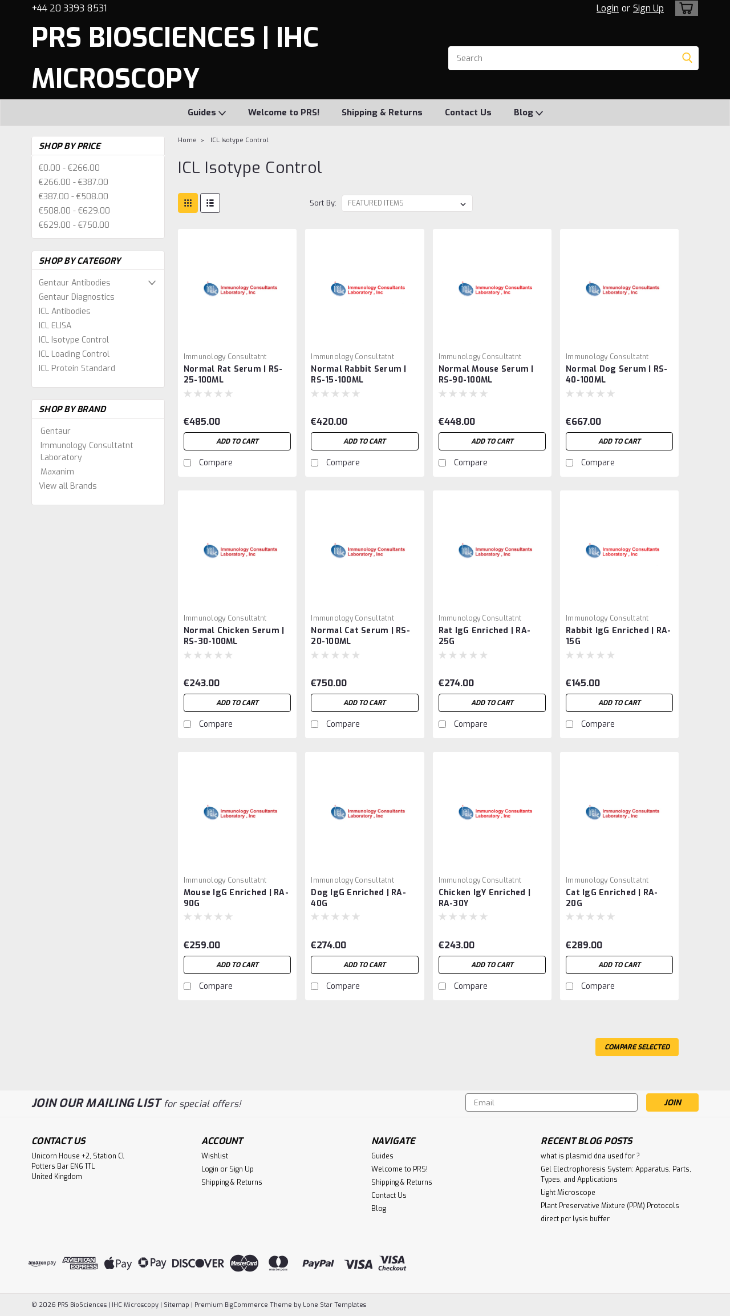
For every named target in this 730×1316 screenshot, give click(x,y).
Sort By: (323, 203)
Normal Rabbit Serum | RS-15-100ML (358, 374)
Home (187, 140)
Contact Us (468, 112)
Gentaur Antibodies (75, 282)
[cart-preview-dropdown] (684, 8)
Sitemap (176, 1305)
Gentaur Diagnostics (77, 297)
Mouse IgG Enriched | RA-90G (236, 898)
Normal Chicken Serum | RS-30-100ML (234, 636)
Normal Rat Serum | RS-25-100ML (233, 374)
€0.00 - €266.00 (69, 168)
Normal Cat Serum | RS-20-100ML (360, 636)
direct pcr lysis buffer (575, 1219)
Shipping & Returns (382, 112)
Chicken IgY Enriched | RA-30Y (485, 898)
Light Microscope (568, 1192)
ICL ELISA (55, 325)
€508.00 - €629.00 (74, 211)
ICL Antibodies (65, 311)
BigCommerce (246, 1305)
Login (608, 8)
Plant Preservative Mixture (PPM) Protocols (610, 1205)
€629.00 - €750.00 (74, 225)
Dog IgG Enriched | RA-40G (358, 898)
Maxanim (57, 471)
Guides (207, 113)
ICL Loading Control (74, 354)
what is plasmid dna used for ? (590, 1156)
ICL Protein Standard (77, 368)
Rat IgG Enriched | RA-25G (485, 636)
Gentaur (55, 431)
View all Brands (68, 486)
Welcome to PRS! (283, 112)
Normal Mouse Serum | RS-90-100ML (486, 374)
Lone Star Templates (334, 1305)
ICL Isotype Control (74, 340)
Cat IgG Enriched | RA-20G (612, 898)
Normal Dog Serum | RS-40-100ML (617, 374)
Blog (528, 113)
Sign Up (648, 8)
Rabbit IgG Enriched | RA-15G (618, 636)
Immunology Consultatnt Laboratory (86, 451)
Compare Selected (637, 1047)
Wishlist (214, 1156)
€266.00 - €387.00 (73, 182)
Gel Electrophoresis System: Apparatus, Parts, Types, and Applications (616, 1174)
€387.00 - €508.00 (73, 196)
